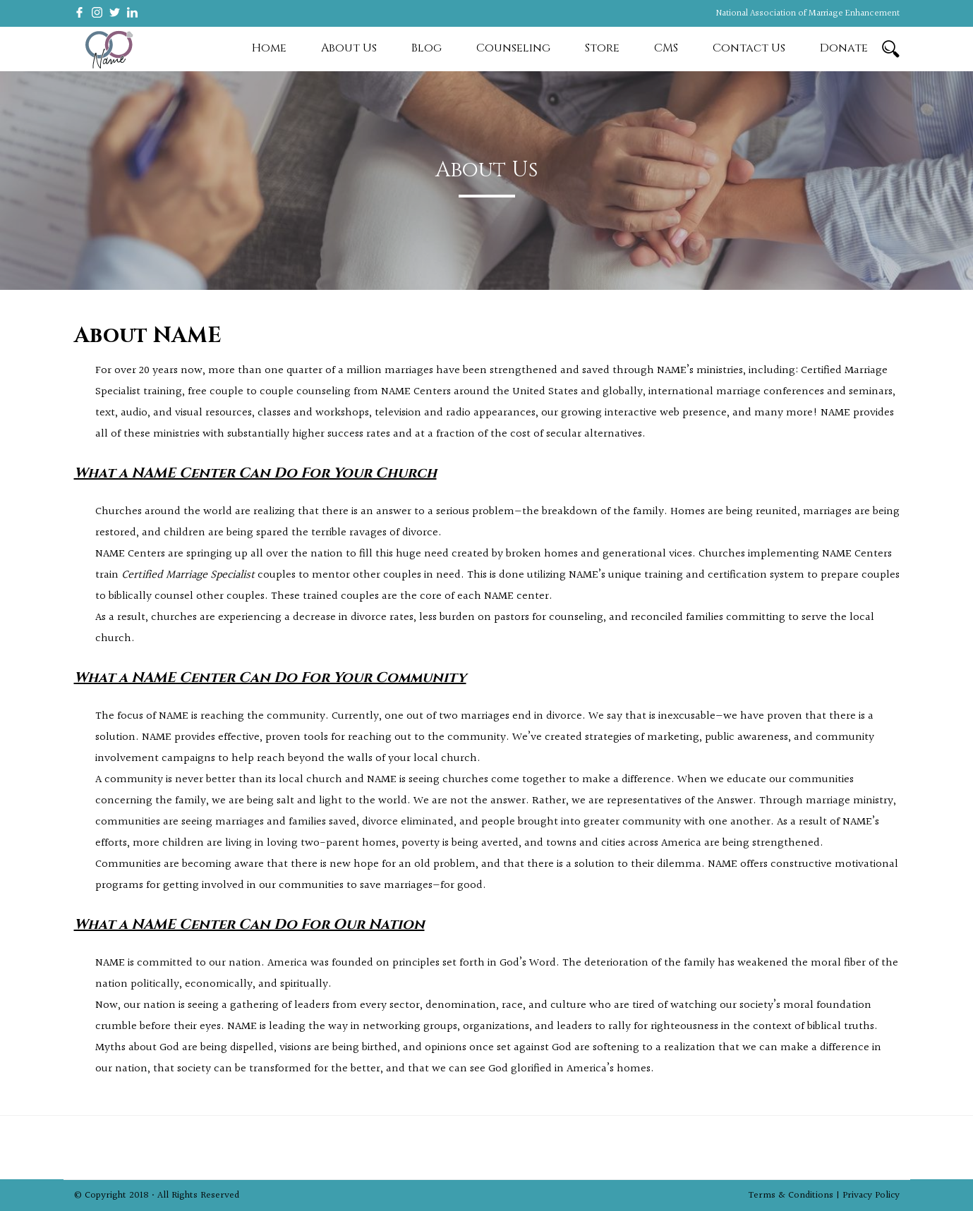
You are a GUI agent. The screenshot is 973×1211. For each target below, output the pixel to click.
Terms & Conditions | (795, 1195)
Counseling (513, 48)
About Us (349, 48)
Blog (426, 48)
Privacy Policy (871, 1195)
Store (602, 48)
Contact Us (749, 48)
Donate (844, 48)
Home (269, 48)
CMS (666, 48)
